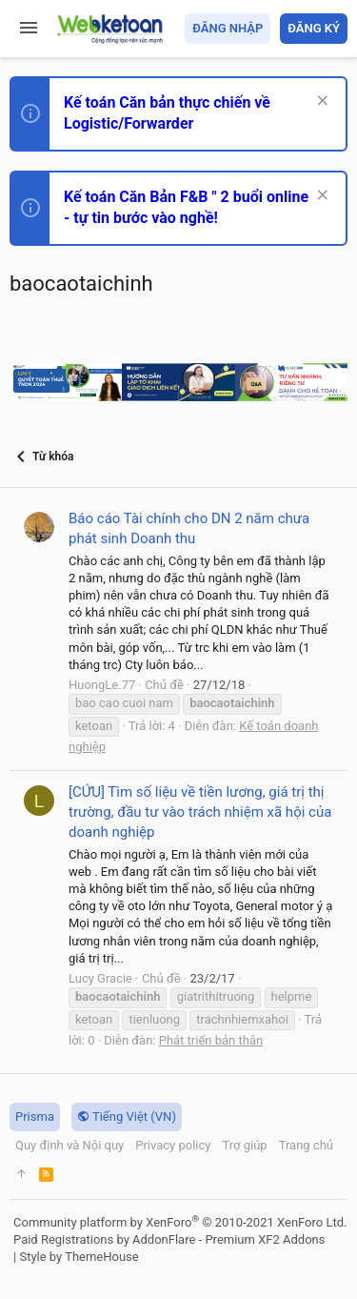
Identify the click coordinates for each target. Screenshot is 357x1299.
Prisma (34, 1116)
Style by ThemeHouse (78, 1256)
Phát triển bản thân (211, 1040)
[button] (29, 28)
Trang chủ (306, 1145)
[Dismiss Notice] (320, 102)
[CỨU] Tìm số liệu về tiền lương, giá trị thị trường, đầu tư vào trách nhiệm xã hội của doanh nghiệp (200, 812)
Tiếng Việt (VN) (126, 1116)
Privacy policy (172, 1145)
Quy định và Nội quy (69, 1145)
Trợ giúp (244, 1145)
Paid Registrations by (169, 1239)
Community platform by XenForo (180, 1222)
